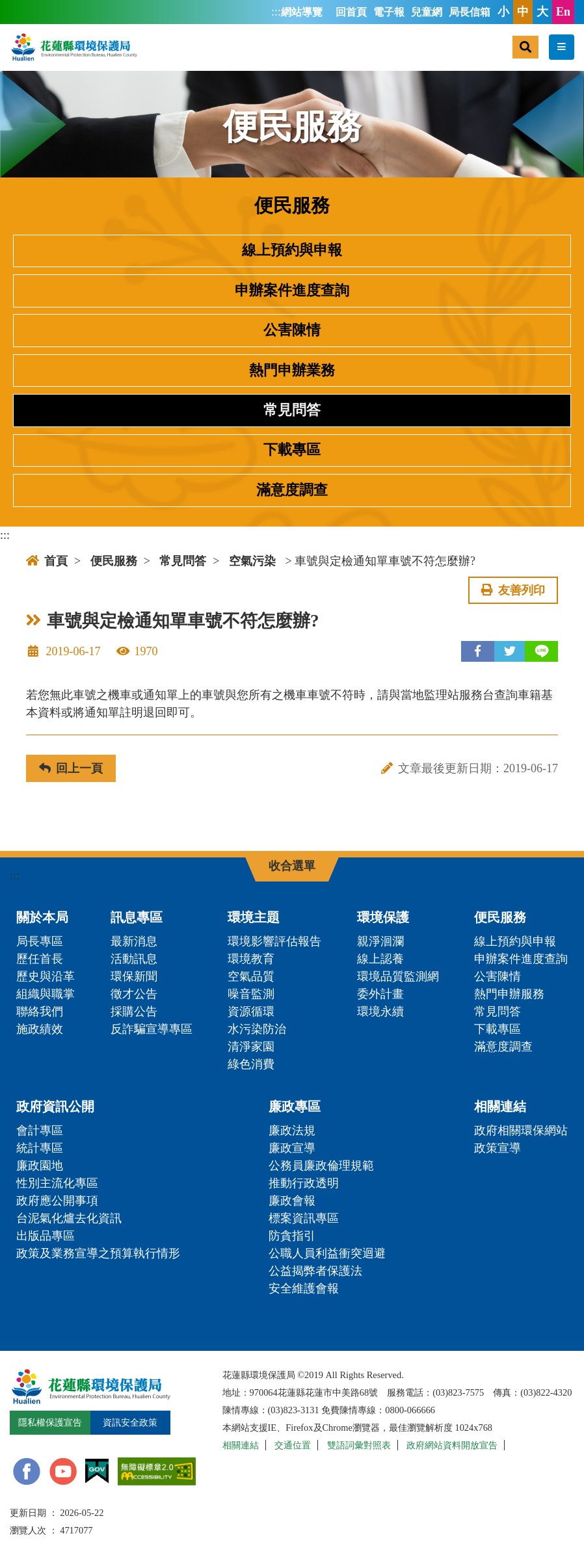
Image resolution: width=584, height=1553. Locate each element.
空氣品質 (251, 976)
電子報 (389, 12)
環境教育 (251, 958)
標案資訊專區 (304, 1218)
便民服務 (113, 561)
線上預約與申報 (292, 250)
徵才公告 (134, 993)
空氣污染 (252, 561)
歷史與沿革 (45, 976)
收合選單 (292, 865)
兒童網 (426, 12)
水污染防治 (257, 1029)
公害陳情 (292, 330)
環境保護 (383, 917)
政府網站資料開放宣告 (452, 1445)
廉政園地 (39, 1165)
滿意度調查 (292, 490)
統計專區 (39, 1148)
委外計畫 (380, 993)
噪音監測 (251, 993)
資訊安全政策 (130, 1422)
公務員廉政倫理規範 (321, 1165)
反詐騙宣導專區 (151, 1029)
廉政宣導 (292, 1148)
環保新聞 (134, 976)
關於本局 (42, 917)
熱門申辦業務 (292, 370)
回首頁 (351, 12)
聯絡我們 (39, 1011)
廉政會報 (292, 1200)
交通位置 (292, 1445)
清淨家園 (251, 1046)
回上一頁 (71, 768)
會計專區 (39, 1130)
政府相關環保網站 (521, 1130)
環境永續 (380, 1011)
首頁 (47, 561)
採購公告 (134, 1011)
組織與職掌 (45, 993)
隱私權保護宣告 (50, 1422)
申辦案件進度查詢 (292, 290)
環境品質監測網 (398, 976)
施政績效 (39, 1029)
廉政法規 (292, 1130)
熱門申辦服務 (509, 993)
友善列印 (513, 590)
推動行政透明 (304, 1183)
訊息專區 (137, 917)
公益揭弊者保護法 (315, 1270)
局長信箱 (469, 12)
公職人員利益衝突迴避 (327, 1253)
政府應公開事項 (57, 1200)
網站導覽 (302, 12)
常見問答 (292, 410)
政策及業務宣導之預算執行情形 (98, 1253)
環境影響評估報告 (274, 941)
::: (276, 11)
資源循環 (251, 1011)
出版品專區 (45, 1235)
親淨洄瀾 (380, 941)
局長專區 (39, 941)
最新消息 (134, 941)
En (563, 11)
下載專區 (292, 450)
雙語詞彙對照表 (359, 1445)
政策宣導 (497, 1148)
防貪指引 (292, 1235)
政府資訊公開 (55, 1106)
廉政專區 (295, 1106)
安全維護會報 (304, 1288)
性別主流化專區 (57, 1183)
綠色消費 (251, 1064)
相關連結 (500, 1106)
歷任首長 (39, 958)
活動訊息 (134, 958)
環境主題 (254, 917)
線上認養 (380, 958)
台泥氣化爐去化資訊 (69, 1218)
